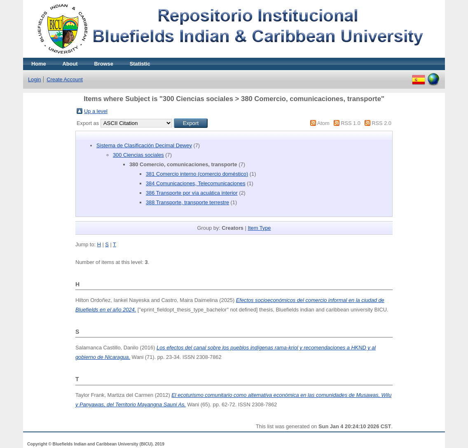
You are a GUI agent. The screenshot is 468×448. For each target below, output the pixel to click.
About (70, 64)
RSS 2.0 (381, 123)
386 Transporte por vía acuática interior (192, 193)
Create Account (65, 79)
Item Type (259, 228)
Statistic (140, 64)
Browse (103, 64)
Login (34, 79)
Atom (323, 123)
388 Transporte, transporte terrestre (187, 202)
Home (38, 64)
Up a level (96, 111)
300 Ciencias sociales (138, 155)
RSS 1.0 (350, 123)
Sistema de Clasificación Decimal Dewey (144, 145)
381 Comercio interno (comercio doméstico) (197, 174)
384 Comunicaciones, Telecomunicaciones (196, 183)
